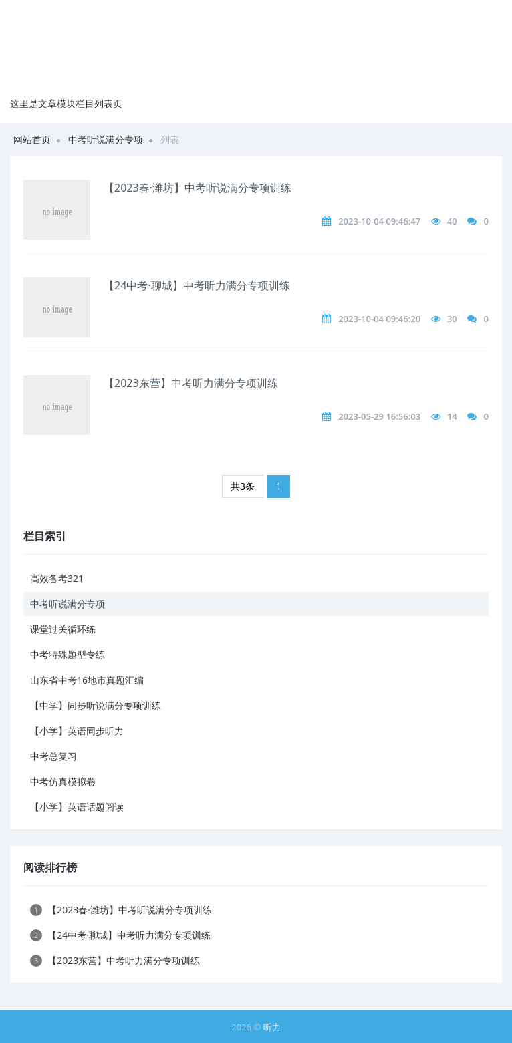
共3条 (243, 486)
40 (452, 221)
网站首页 (32, 139)
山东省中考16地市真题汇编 (87, 680)
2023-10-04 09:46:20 (379, 319)
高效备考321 (57, 578)
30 (452, 319)
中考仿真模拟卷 (63, 781)
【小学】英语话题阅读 (77, 806)
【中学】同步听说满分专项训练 (95, 705)
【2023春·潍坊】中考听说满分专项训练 (197, 187)
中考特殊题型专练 (67, 654)
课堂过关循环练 (63, 629)
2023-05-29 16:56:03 (379, 416)
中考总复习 (53, 756)
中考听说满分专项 (105, 139)
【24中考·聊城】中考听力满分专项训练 (197, 285)
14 (452, 416)
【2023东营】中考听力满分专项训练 (191, 383)
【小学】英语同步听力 (77, 730)
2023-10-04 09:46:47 (379, 221)
